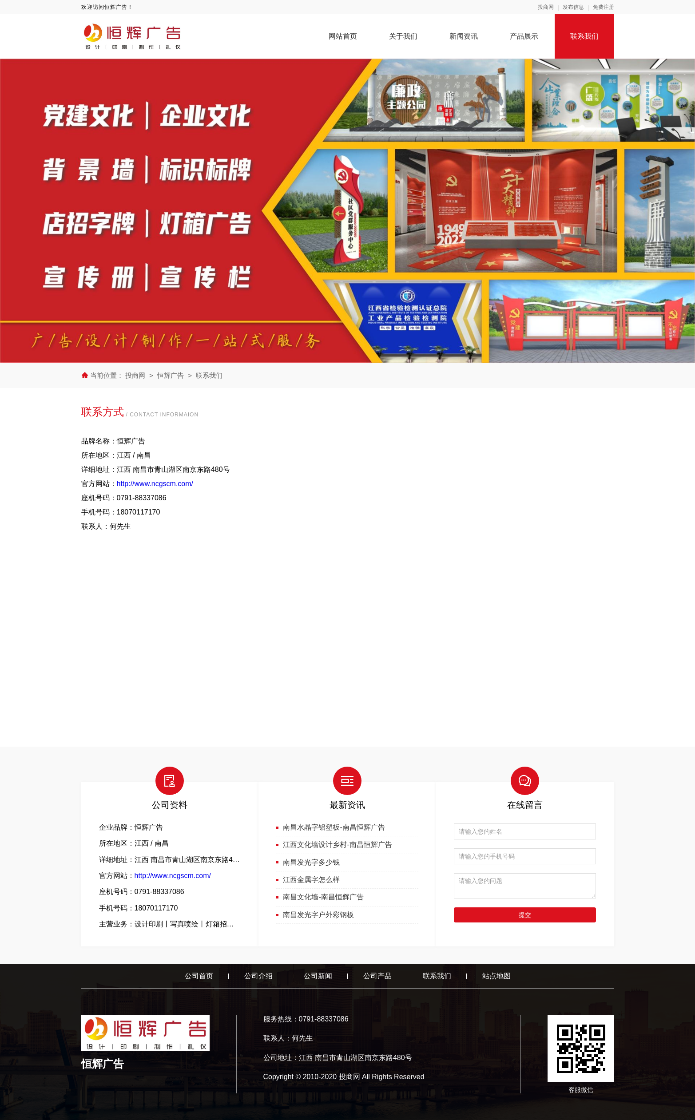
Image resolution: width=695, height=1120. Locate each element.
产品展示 (524, 36)
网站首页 (343, 36)
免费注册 (603, 7)
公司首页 (199, 976)
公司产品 (377, 976)
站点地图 (496, 976)
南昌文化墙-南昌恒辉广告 (323, 897)
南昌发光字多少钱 (311, 862)
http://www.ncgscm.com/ (155, 483)
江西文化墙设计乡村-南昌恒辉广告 (337, 844)
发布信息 (573, 7)
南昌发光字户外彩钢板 (318, 914)
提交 (525, 914)
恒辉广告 (170, 375)
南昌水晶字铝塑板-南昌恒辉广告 (334, 827)
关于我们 (403, 36)
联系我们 (584, 36)
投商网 (546, 7)
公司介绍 (258, 976)
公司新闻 (318, 976)
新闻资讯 (463, 36)
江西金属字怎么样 (311, 879)
